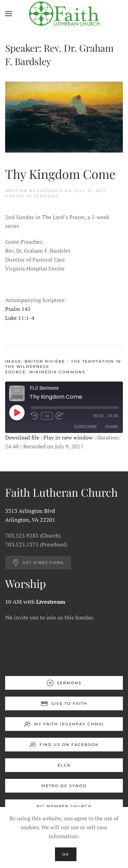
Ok (65, 854)
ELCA (64, 765)
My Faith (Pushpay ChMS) (64, 724)
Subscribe (85, 427)
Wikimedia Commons (57, 372)
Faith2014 (50, 190)
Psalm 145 (18, 309)
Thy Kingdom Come (60, 173)
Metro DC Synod (64, 785)
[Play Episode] (16, 412)
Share (111, 427)
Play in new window (68, 437)
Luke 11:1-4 (19, 318)
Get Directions (38, 562)
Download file (22, 437)
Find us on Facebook (64, 744)
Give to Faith (64, 703)
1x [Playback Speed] (47, 415)
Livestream (50, 601)
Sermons (46, 196)
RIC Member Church (64, 806)
